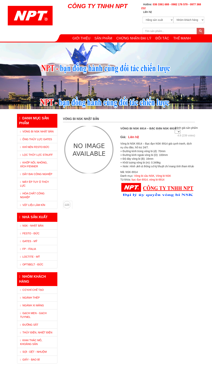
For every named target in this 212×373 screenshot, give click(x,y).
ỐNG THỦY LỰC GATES (36, 139)
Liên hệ (147, 11)
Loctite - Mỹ (30, 256)
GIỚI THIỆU (81, 38)
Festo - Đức (29, 233)
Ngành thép (30, 297)
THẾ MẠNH (182, 38)
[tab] (37, 161)
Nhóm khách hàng (32, 279)
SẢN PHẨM (103, 38)
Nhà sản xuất (33, 217)
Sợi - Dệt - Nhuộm (33, 351)
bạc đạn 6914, (140, 179)
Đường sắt (29, 324)
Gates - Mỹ (28, 241)
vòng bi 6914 (156, 179)
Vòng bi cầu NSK (144, 175)
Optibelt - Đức (31, 264)
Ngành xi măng (32, 305)
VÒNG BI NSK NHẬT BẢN (37, 131)
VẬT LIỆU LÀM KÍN (32, 204)
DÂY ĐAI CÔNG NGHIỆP (36, 174)
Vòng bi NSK (163, 175)
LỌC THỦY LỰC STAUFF (36, 154)
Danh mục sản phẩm (34, 120)
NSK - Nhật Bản (31, 225)
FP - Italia (28, 248)
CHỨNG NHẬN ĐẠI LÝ (133, 38)
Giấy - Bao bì (30, 359)
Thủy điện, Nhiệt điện (36, 332)
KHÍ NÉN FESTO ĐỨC (34, 147)
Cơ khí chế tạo (32, 289)
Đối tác (162, 38)
